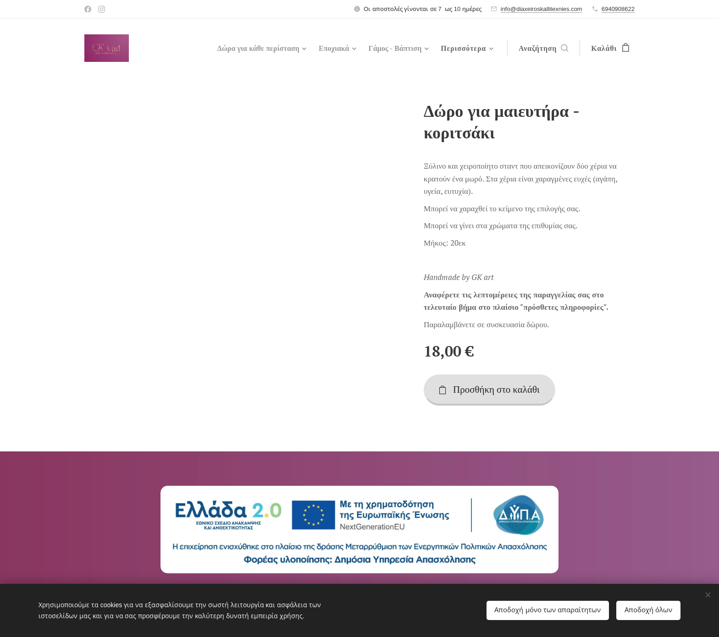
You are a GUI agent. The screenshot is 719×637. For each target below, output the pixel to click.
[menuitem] (252, 48)
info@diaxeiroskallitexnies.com (541, 8)
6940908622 (618, 8)
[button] (543, 48)
